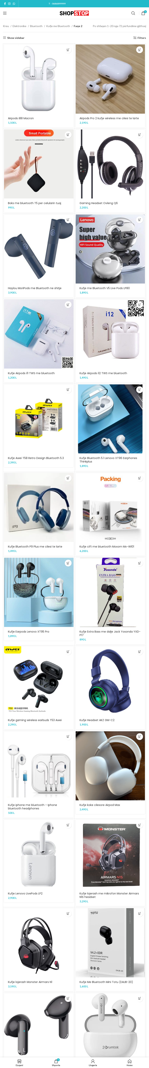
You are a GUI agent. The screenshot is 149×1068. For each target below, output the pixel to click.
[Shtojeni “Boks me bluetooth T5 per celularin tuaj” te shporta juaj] (68, 134)
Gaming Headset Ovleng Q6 (99, 203)
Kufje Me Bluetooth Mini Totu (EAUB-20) (106, 982)
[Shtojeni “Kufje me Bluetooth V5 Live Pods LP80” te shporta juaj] (139, 219)
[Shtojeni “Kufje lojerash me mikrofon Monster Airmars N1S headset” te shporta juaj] (139, 825)
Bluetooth (36, 26)
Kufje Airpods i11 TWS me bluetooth (31, 373)
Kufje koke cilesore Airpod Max (100, 805)
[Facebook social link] (5, 3)
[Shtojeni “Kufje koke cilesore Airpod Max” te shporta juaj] (139, 736)
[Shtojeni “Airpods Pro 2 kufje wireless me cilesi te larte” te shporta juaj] (139, 49)
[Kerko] (133, 13)
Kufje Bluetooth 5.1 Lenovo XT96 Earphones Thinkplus (108, 459)
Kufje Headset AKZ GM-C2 (97, 720)
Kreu (6, 26)
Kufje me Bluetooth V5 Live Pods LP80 (105, 288)
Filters (142, 37)
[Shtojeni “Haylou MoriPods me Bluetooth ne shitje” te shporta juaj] (68, 219)
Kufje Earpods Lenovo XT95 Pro (28, 632)
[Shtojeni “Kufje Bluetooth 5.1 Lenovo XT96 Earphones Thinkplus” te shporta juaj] (139, 389)
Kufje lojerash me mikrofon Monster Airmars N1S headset (109, 895)
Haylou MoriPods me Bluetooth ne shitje (35, 288)
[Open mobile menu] (5, 13)
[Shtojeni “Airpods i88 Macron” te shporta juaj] (68, 49)
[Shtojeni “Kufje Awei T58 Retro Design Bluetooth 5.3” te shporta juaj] (68, 389)
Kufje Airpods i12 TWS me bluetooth (103, 373)
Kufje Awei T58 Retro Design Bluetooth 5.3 (36, 458)
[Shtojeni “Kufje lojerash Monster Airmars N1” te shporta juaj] (68, 913)
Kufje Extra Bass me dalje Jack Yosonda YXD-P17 (110, 633)
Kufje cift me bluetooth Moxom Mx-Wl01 (107, 546)
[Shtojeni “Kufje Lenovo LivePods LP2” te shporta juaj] (68, 825)
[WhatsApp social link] (14, 3)
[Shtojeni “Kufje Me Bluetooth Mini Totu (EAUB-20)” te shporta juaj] (139, 913)
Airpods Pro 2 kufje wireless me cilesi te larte (109, 118)
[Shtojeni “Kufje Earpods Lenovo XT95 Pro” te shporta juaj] (68, 563)
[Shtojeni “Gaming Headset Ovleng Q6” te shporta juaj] (139, 134)
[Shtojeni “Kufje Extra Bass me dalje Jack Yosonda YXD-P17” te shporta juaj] (139, 563)
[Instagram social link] (9, 3)
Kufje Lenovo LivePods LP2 (25, 893)
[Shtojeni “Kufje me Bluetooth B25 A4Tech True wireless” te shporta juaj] (139, 998)
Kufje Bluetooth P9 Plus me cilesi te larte (35, 546)
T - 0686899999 (57, 3)
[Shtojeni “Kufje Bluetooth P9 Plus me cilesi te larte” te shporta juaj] (68, 478)
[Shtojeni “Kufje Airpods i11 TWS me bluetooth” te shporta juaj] (68, 304)
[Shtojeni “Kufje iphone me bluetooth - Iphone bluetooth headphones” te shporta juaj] (68, 736)
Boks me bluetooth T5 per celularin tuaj (34, 203)
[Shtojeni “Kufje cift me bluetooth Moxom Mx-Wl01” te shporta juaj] (139, 478)
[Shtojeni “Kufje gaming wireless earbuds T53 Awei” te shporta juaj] (68, 651)
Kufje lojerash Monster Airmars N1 (30, 982)
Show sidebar (15, 37)
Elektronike (20, 26)
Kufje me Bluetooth (58, 26)
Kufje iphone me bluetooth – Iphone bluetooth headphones (32, 806)
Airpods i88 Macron (21, 118)
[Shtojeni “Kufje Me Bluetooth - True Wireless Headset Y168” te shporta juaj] (68, 998)
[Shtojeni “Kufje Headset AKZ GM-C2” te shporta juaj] (139, 651)
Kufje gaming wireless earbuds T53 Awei (35, 720)
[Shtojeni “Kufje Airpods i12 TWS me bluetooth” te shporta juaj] (139, 304)
